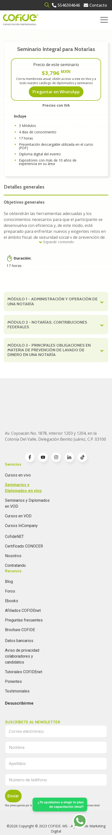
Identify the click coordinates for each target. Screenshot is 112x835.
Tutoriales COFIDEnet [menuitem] (23, 647)
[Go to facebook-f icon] (30, 432)
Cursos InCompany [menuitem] (21, 501)
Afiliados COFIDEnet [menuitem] (23, 585)
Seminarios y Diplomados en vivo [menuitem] (23, 463)
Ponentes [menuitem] (13, 656)
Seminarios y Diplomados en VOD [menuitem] (27, 478)
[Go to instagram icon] (56, 432)
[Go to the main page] (20, 19)
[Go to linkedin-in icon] (69, 432)
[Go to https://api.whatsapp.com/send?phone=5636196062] (79, 820)
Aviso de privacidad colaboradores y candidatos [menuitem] (22, 631)
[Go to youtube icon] (43, 432)
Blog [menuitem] (9, 556)
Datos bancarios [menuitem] (19, 616)
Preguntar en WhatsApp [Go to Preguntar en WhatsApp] (56, 92)
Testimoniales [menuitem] (17, 666)
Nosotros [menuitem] (13, 531)
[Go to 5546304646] (66, 5)
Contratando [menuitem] (15, 540)
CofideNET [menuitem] (14, 511)
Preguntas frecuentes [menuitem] (24, 595)
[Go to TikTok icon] (82, 432)
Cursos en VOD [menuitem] (18, 491)
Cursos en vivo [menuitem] (18, 450)
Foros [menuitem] (10, 566)
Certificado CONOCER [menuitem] (24, 521)
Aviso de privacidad (87, 780)
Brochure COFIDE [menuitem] (20, 605)
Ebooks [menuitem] (11, 576)
